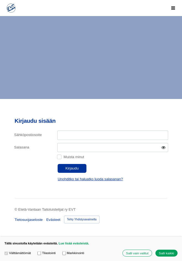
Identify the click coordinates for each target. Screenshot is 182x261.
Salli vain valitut (137, 253)
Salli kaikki (166, 253)
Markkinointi (73, 253)
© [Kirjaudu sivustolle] (16, 209)
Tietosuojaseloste (29, 219)
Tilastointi (46, 253)
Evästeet (53, 219)
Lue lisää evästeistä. (73, 243)
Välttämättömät (17, 253)
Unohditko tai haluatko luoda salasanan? (90, 179)
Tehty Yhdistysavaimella (82, 219)
